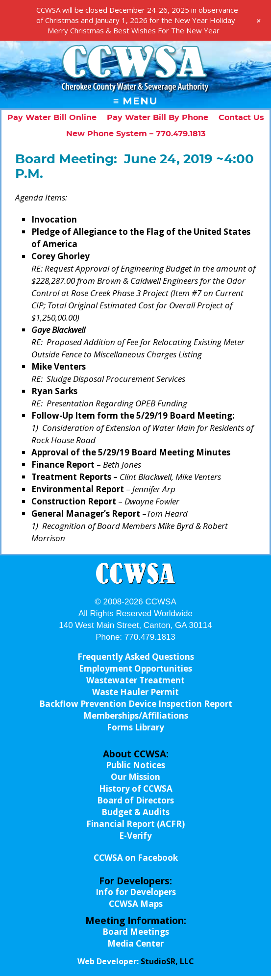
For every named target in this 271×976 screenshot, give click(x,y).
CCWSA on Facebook (136, 857)
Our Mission (135, 776)
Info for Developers (136, 892)
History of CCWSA (135, 788)
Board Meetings (135, 931)
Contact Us (241, 118)
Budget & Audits (135, 812)
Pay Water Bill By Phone (157, 118)
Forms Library (135, 727)
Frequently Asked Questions (135, 656)
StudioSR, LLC (167, 961)
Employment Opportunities (135, 668)
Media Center (135, 943)
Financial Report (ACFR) (135, 823)
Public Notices (135, 765)
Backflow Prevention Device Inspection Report (135, 703)
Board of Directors (135, 800)
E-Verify (135, 835)
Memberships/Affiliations (135, 715)
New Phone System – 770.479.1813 (135, 134)
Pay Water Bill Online (52, 118)
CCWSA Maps (136, 903)
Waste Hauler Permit (135, 692)
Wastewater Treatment (135, 680)
